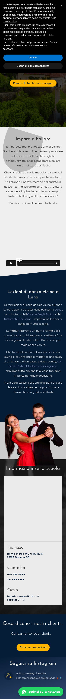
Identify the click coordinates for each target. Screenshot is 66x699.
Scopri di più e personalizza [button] (33, 66)
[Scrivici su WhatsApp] (40, 691)
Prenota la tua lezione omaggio (33, 83)
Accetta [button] (33, 57)
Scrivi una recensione (33, 647)
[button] (61, 5)
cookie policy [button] (10, 21)
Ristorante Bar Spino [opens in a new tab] (18, 319)
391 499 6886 (15, 579)
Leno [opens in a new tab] (58, 309)
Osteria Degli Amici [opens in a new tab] (40, 314)
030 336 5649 (16, 574)
